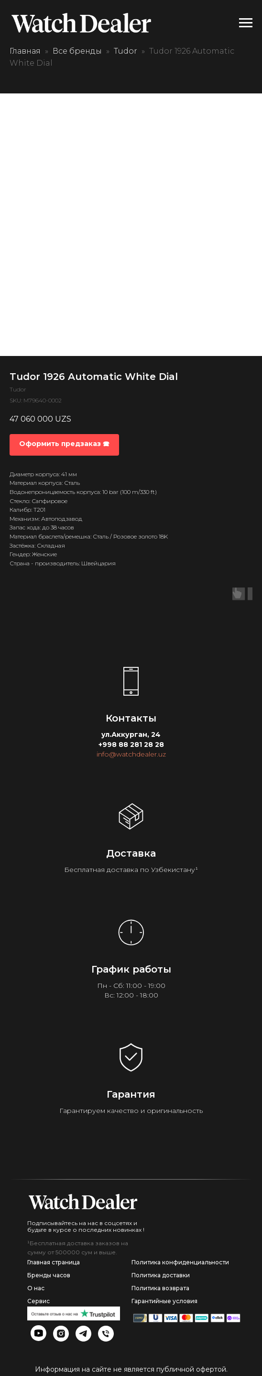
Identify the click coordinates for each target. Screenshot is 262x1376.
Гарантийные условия (164, 1301)
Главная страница (53, 1262)
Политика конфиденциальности (180, 1262)
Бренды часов (48, 1275)
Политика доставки (160, 1275)
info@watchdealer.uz (131, 754)
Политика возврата (160, 1288)
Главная (25, 51)
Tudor (125, 51)
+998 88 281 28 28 (131, 744)
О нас (35, 1288)
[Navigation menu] (245, 23)
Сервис (38, 1301)
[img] (83, 1202)
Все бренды (77, 51)
